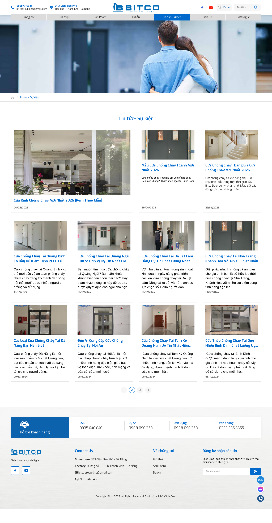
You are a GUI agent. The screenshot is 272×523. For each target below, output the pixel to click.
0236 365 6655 (231, 442)
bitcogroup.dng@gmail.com (31, 9)
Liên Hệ (207, 15)
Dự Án (136, 15)
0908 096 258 (141, 442)
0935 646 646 (90, 442)
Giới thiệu (64, 15)
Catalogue (243, 15)
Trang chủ (28, 15)
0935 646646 (24, 5)
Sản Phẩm (100, 15)
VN (224, 7)
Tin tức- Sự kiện (171, 15)
